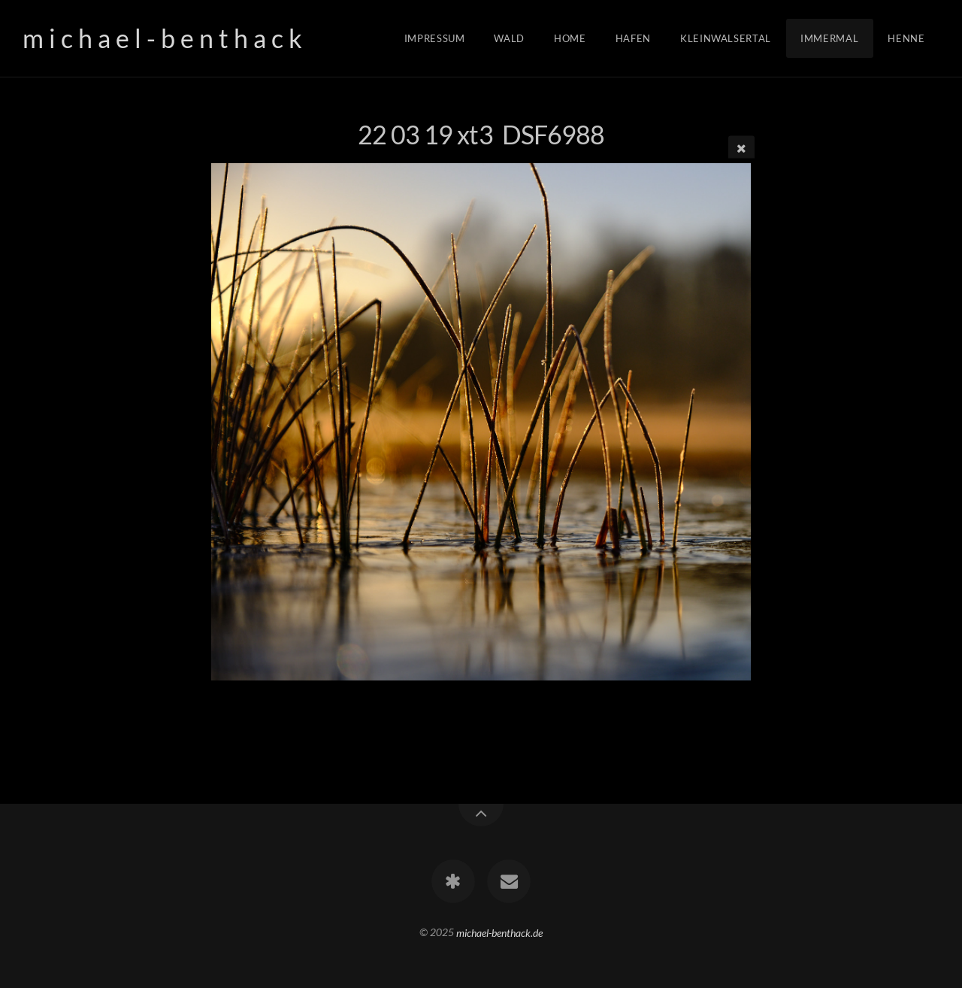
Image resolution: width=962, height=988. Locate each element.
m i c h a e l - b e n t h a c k (162, 38)
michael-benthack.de (499, 932)
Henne (906, 38)
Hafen (633, 38)
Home (570, 38)
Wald (509, 38)
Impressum (434, 38)
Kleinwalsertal (725, 38)
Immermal (829, 38)
